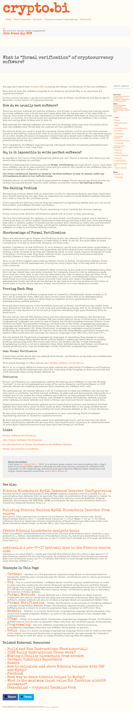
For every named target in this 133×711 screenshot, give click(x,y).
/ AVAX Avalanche (120, 123)
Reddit (13, 663)
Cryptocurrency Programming (61, 19)
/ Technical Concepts (118, 137)
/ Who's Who (117, 131)
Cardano (37, 19)
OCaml (12, 619)
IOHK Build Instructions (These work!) (41, 652)
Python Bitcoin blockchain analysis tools (41, 531)
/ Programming (119, 161)
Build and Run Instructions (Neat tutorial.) (47, 649)
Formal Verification (26, 603)
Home (8, 19)
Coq (10, 582)
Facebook (15, 674)
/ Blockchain (118, 134)
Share (10, 697)
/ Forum (116, 120)
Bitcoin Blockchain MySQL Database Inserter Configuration (57, 491)
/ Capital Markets (120, 155)
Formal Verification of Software (21, 449)
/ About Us (118, 174)
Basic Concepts (22, 19)
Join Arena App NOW (17, 33)
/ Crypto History (120, 168)
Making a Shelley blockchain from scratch (45, 656)
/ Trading (117, 153)
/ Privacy (118, 177)
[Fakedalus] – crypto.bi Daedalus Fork (41, 688)
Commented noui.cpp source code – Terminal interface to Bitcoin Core (121, 99)
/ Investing (118, 143)
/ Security (117, 158)
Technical (85, 19)
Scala (12, 630)
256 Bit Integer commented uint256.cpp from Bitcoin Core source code (121, 109)
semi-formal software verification (63, 363)
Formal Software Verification (19, 436)
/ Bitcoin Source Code (120, 164)
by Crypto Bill (28, 464)
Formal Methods (21, 595)
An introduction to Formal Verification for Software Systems (37, 445)
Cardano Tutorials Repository (34, 659)
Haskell (14, 611)
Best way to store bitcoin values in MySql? (46, 677)
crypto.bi (36, 9)
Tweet (26, 697)
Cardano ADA (37, 87)
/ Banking (117, 150)
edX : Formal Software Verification (22, 440)
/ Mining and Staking (118, 146)
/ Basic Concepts (120, 128)
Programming (18, 625)
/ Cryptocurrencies (121, 140)
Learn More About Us (56, 471)
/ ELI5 (115, 126)
